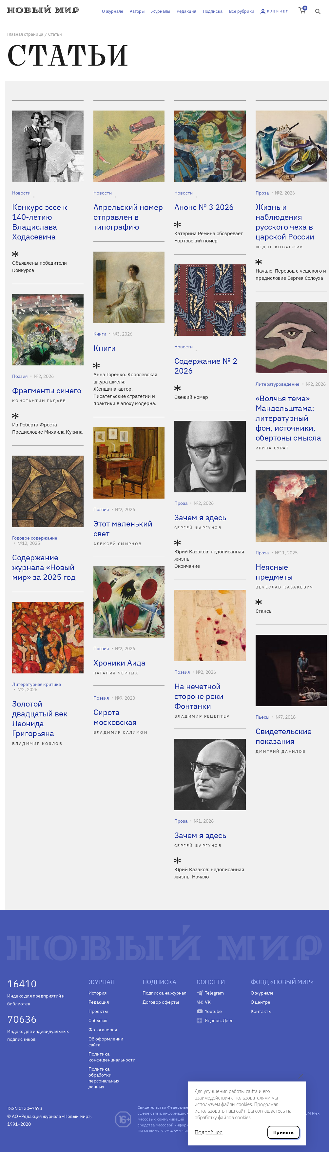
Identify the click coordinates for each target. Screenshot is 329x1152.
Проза (262, 192)
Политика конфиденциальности (110, 1057)
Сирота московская (115, 717)
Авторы (137, 11)
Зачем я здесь (200, 517)
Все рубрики (241, 11)
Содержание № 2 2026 (205, 366)
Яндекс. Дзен (219, 1020)
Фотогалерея (102, 1030)
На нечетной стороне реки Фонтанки (198, 696)
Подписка (213, 11)
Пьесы (262, 717)
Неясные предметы (274, 572)
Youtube (213, 1011)
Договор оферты (161, 1002)
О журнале (112, 11)
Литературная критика (36, 684)
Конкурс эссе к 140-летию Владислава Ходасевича (39, 222)
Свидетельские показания (284, 736)
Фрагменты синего (46, 390)
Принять (283, 1132)
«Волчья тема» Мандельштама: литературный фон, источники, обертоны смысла (288, 418)
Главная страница (25, 34)
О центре (260, 1002)
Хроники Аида (119, 662)
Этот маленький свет (122, 528)
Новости (21, 192)
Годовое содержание (34, 538)
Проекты (98, 1011)
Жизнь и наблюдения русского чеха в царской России (285, 222)
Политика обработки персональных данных (103, 1078)
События (97, 1020)
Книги (99, 334)
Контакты (261, 1011)
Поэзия (20, 376)
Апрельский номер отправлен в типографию (128, 217)
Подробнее (209, 1132)
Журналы (160, 11)
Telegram (214, 993)
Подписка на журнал (164, 993)
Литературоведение (278, 384)
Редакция (186, 11)
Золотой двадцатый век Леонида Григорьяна (40, 718)
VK (208, 1002)
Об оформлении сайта (105, 1042)
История (97, 993)
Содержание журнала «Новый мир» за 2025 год (43, 567)
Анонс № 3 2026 (204, 207)
